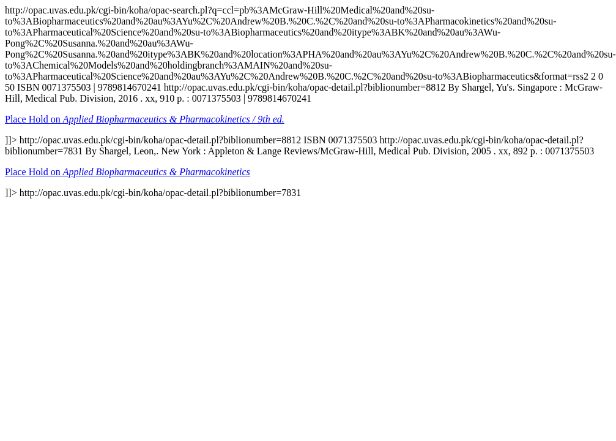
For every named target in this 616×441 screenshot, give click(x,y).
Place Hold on (144, 119)
